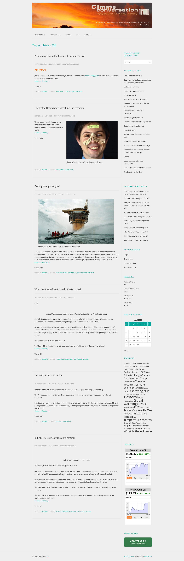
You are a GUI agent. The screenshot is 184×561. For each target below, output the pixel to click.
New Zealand (66, 170)
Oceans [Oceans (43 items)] (127, 423)
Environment (60, 511)
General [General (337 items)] (131, 396)
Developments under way (134, 126)
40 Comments (52, 383)
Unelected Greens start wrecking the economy (59, 108)
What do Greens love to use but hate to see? (57, 289)
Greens (68, 91)
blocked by (138, 542)
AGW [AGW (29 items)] (132, 363)
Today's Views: (130, 282)
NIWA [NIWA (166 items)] (148, 410)
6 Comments (52, 297)
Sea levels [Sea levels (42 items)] (128, 428)
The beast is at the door (133, 172)
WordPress (148, 556)
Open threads (39, 35)
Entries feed (128, 259)
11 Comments (53, 116)
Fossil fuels (60, 359)
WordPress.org (130, 267)
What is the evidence (86, 273)
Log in (126, 255)
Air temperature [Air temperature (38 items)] (140, 363)
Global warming (61, 273)
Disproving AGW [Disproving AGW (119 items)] (139, 391)
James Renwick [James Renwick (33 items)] (145, 407)
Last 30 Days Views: (131, 289)
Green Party (69, 359)
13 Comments (53, 446)
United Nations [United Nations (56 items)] (139, 428)
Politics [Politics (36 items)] (133, 423)
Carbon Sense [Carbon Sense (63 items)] (130, 372)
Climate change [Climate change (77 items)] (132, 375)
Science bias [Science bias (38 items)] (137, 426)
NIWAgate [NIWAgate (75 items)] (129, 413)
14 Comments (53, 194)
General (45, 91)
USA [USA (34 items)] (148, 428)
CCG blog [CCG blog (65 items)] (145, 372)
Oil (81, 91)
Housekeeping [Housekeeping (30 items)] (129, 407)
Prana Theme (129, 556)
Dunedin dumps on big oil (48, 375)
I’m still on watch (130, 95)
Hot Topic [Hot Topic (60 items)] (142, 404)
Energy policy (61, 91)
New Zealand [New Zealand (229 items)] (134, 410)
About (68, 35)
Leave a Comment (55, 64)
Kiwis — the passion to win (134, 91)
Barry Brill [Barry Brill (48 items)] (128, 369)
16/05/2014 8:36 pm (40, 383)
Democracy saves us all (133, 76)
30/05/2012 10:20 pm (40, 446)
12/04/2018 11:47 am (40, 116)
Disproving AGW (142, 227)
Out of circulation (130, 130)
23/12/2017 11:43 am (40, 194)
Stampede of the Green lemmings (137, 145)
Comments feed (130, 263)
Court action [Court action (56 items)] (139, 387)
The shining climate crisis (133, 117)
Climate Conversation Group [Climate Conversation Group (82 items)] (137, 377)
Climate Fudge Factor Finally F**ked (137, 122)
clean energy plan (92, 76)
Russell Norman (82, 359)
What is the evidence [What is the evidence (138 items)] (138, 431)
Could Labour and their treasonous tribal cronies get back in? (137, 205)
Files (77, 35)
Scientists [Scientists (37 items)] (145, 426)
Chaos (126, 156)
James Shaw (76, 91)
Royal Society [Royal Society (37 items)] (141, 423)
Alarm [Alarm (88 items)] (137, 366)
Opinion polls (55, 35)
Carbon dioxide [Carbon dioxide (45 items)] (138, 369)
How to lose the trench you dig (135, 99)
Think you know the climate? (135, 141)
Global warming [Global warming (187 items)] (133, 402)
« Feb (126, 350)
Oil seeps (80, 511)
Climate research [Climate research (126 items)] (134, 382)
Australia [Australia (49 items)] (145, 366)
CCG (47, 556)
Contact (87, 35)
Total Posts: (128, 302)
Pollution (87, 511)
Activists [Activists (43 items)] (127, 363)
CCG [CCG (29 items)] (139, 372)
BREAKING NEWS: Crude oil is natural (54, 438)
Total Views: (129, 296)
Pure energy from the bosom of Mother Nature (59, 56)
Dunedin (66, 421)
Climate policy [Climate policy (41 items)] (129, 382)
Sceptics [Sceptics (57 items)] (128, 425)
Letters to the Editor (131, 87)
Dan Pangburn (129, 191)
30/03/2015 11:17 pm (40, 297)
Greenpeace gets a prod (47, 186)
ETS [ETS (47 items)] (143, 394)
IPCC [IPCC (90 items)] (137, 407)
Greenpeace (72, 273)
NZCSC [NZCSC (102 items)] (139, 413)
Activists (59, 421)
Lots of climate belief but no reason (137, 168)
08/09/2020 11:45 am (40, 64)
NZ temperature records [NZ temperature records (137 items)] (138, 418)
